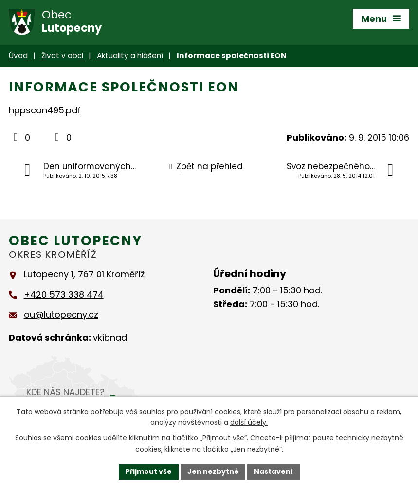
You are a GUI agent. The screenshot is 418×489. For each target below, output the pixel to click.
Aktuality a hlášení (130, 56)
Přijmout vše (149, 471)
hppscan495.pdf (45, 110)
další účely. (249, 423)
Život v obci (62, 56)
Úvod (18, 56)
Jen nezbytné (212, 471)
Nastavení (273, 471)
